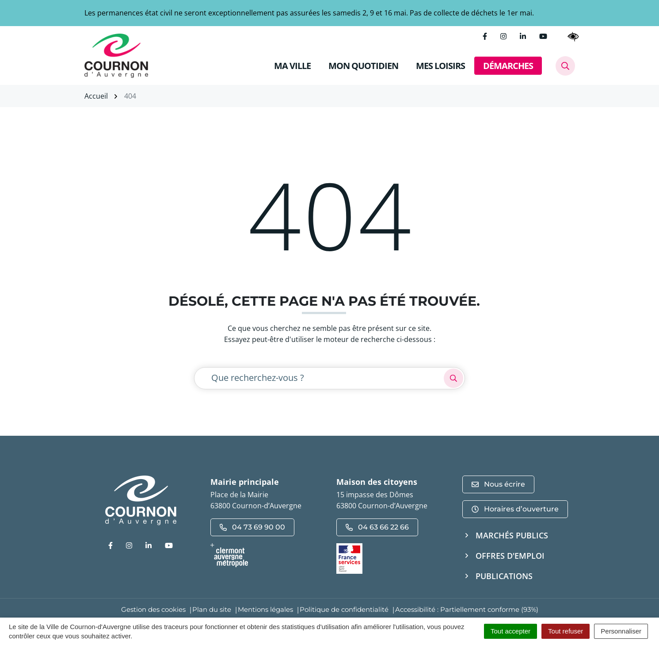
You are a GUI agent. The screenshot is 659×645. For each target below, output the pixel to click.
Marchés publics (512, 535)
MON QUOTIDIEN (363, 66)
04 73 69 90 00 (252, 527)
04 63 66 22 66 (377, 527)
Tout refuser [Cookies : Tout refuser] (565, 631)
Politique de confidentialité (344, 609)
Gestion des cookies (153, 609)
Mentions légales (265, 609)
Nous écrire (498, 484)
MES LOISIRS (440, 66)
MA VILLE (292, 66)
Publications (504, 576)
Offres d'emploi (510, 555)
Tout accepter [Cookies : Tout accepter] (510, 631)
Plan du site (211, 609)
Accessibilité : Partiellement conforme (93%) (466, 609)
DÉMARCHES (508, 66)
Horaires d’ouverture (515, 509)
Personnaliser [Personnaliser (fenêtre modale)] (621, 631)
